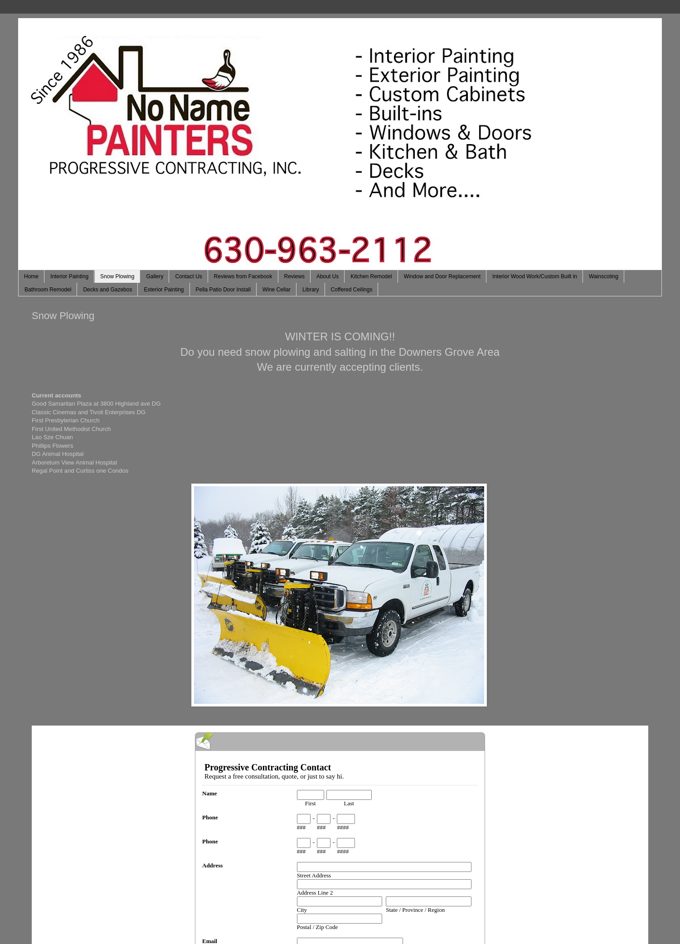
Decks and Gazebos (107, 289)
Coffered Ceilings (352, 289)
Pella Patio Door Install (223, 289)
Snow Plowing (117, 276)
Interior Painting (69, 276)
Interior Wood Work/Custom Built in (534, 276)
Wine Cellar (276, 289)
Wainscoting (603, 276)
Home (31, 276)
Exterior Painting (164, 289)
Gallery (154, 276)
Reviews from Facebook (243, 276)
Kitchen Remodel (371, 276)
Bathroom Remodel (47, 289)
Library (310, 289)
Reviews (294, 276)
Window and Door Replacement (442, 276)
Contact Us (188, 276)
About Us (327, 276)
